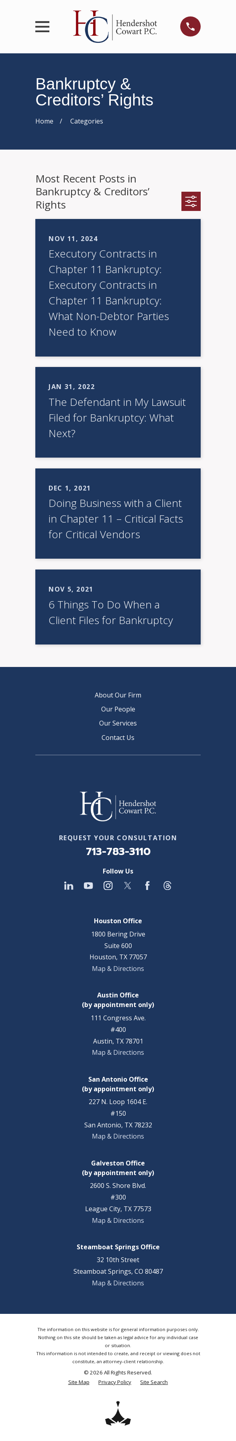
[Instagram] (108, 885)
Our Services (118, 723)
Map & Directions (118, 968)
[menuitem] (79, 1382)
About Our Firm (118, 695)
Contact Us (118, 737)
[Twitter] (127, 885)
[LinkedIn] (68, 885)
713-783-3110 (118, 851)
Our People (118, 709)
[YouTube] (88, 885)
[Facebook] (147, 885)
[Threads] (167, 885)
